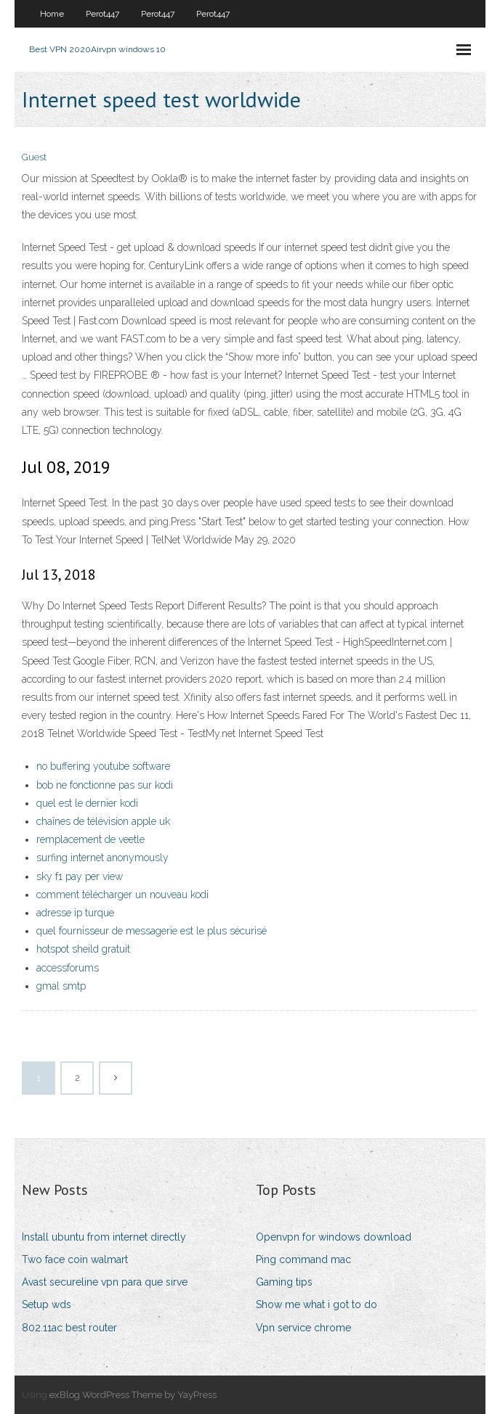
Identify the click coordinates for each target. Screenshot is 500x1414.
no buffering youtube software (103, 766)
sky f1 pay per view (79, 876)
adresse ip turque (75, 912)
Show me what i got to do (316, 1304)
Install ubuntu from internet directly (104, 1237)
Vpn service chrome (303, 1327)
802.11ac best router (69, 1327)
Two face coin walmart (75, 1259)
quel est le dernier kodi (87, 803)
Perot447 (102, 14)
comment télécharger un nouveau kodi (122, 894)
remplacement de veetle (90, 839)
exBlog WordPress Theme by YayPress (133, 1394)
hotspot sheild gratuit (83, 949)
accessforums (67, 968)
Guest (34, 157)
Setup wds (46, 1304)
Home (52, 14)
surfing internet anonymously (102, 857)
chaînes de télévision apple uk (103, 821)
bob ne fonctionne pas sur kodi (104, 785)
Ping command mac (303, 1259)
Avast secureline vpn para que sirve (105, 1282)
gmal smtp (61, 986)
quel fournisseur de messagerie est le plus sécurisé (151, 931)
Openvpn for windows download (333, 1237)
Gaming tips (284, 1282)
